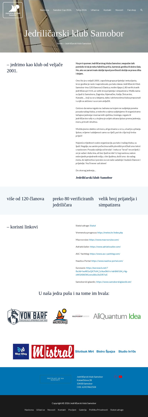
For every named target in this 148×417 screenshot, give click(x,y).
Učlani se (95, 9)
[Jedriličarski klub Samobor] (12, 9)
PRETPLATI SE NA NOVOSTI (55, 378)
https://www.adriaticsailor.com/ (105, 245)
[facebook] (116, 375)
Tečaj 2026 (81, 9)
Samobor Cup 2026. (62, 9)
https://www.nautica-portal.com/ (107, 259)
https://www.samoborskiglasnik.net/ (114, 280)
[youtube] (121, 375)
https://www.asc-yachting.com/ (105, 252)
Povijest (73, 408)
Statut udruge (117, 408)
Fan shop (131, 9)
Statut (93, 224)
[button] (141, 9)
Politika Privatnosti (99, 408)
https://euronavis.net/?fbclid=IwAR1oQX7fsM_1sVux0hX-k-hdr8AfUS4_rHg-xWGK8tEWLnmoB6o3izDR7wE (103, 270)
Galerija (83, 408)
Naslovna (44, 9)
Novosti (119, 9)
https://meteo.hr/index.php (110, 231)
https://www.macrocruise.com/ (104, 238)
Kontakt (107, 9)
